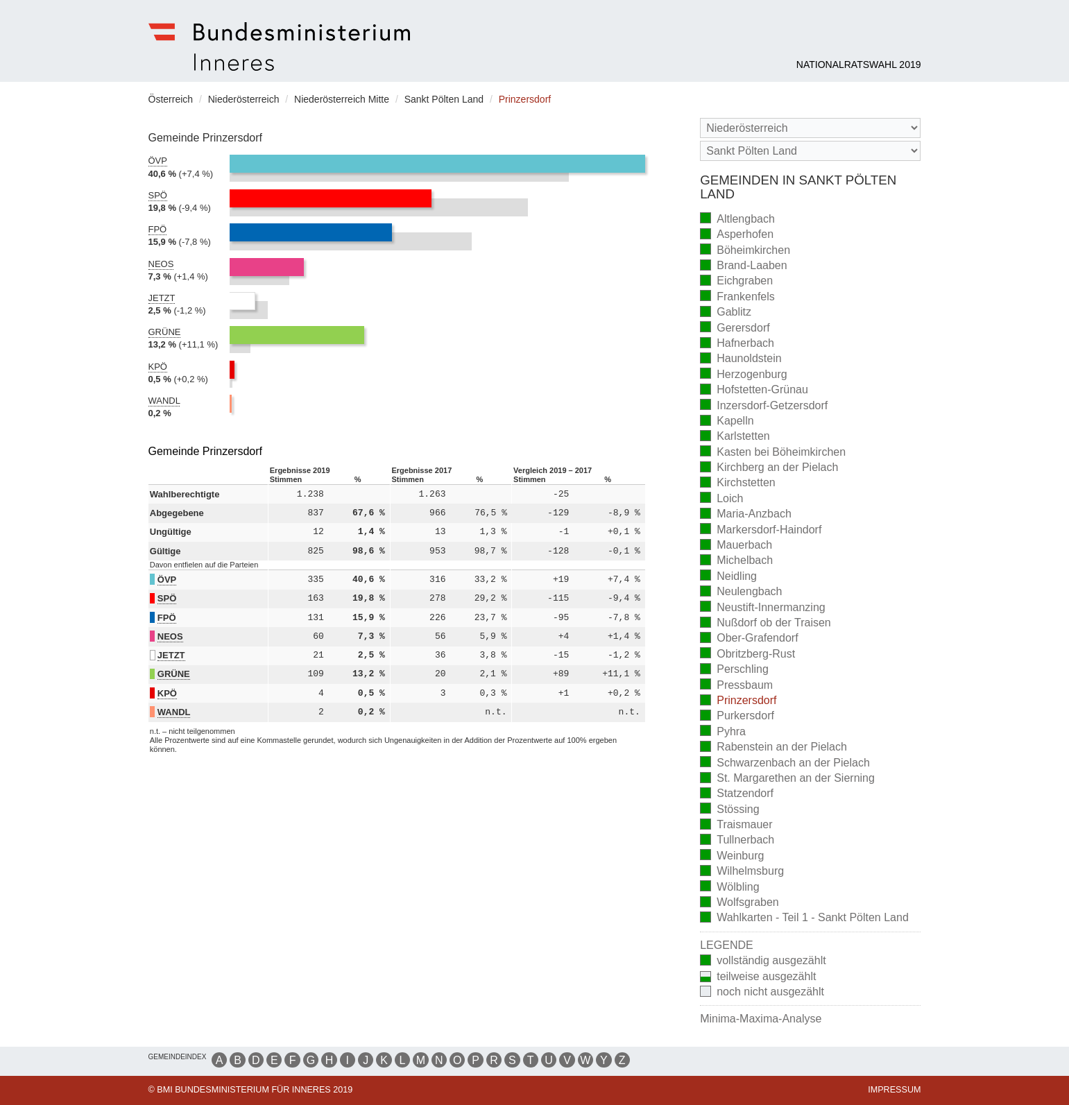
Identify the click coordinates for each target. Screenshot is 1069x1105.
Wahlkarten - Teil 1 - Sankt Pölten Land (804, 918)
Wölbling (729, 887)
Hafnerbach (737, 344)
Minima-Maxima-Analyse (760, 1019)
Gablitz (725, 313)
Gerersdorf (734, 328)
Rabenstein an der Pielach (773, 748)
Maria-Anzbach (746, 515)
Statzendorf (736, 794)
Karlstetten (734, 437)
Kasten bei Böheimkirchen (773, 452)
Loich (721, 499)
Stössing (729, 810)
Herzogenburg (743, 375)
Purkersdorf (737, 717)
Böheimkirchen (745, 250)
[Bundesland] (810, 128)
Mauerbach (736, 546)
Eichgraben (736, 282)
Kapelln (726, 422)
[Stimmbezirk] (810, 151)
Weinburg (732, 856)
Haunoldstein (740, 359)
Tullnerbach (737, 841)
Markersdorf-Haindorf (760, 530)
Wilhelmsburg (742, 872)
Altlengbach (737, 219)
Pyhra (723, 732)
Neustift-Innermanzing (763, 608)
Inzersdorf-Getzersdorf (764, 406)
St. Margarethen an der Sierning (787, 779)
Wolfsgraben (739, 903)
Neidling (728, 576)
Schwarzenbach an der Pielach (785, 763)
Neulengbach (741, 592)
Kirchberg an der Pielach (769, 468)
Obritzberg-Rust (747, 654)
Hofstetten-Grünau (754, 391)
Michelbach (736, 561)
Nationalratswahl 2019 (858, 64)
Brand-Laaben (743, 266)
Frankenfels (737, 297)
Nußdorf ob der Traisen (765, 624)
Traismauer (736, 826)
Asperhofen (736, 235)
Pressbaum (736, 685)
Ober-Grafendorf (749, 639)
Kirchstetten (737, 484)
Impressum (894, 1090)
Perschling (734, 670)
